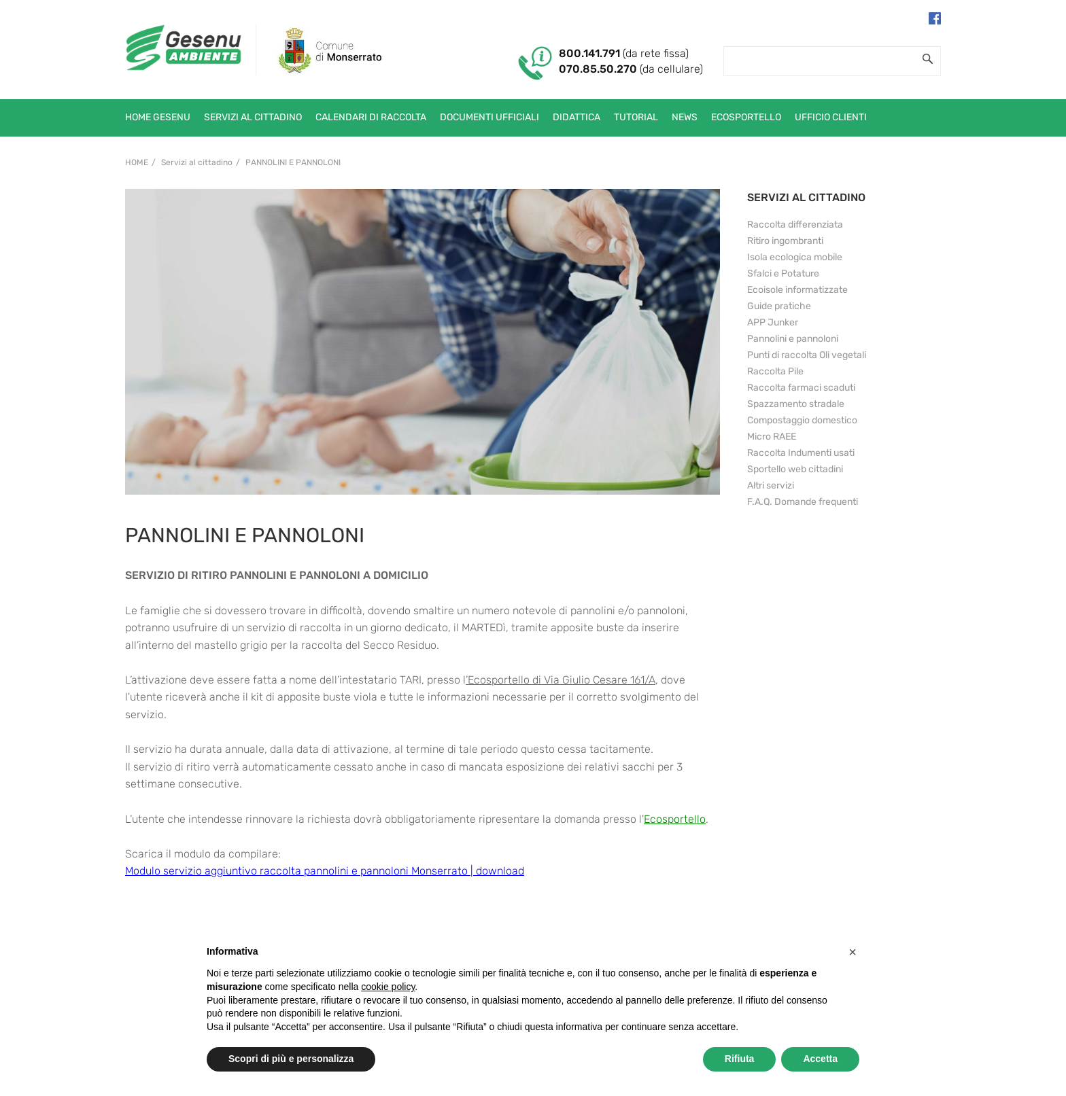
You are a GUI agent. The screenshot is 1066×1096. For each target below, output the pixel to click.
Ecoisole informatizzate (797, 290)
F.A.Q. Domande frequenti (802, 502)
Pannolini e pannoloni (293, 162)
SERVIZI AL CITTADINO (806, 197)
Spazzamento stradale (795, 404)
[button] (852, 952)
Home (136, 162)
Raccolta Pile (775, 371)
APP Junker (772, 322)
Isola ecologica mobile (794, 257)
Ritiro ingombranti (785, 241)
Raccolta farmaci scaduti (801, 387)
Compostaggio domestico (802, 420)
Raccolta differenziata (795, 224)
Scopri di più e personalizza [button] (291, 1058)
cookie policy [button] (388, 986)
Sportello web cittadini (795, 469)
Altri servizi (770, 485)
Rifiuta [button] (740, 1058)
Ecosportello (675, 819)
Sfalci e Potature (783, 273)
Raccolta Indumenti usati (801, 453)
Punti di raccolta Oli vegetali (806, 355)
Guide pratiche (779, 306)
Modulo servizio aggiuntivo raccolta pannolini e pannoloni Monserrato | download (324, 870)
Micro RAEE (771, 436)
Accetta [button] (820, 1058)
